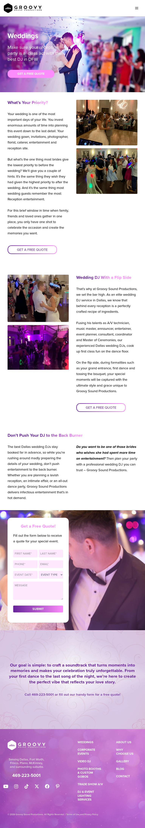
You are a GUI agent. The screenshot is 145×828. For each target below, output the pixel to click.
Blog (120, 769)
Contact (123, 776)
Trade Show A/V (90, 784)
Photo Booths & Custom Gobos (89, 773)
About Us (123, 742)
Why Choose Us (124, 752)
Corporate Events (86, 752)
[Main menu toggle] (136, 8)
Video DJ (84, 761)
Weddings (85, 742)
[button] (6, 786)
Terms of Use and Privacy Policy (82, 814)
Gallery (122, 761)
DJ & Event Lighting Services (86, 796)
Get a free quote (32, 249)
